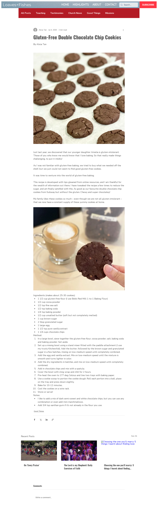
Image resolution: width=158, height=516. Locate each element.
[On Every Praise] (39, 451)
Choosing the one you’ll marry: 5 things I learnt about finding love (119, 467)
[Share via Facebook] (34, 419)
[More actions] (123, 29)
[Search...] (128, 4)
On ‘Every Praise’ (31, 465)
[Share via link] (52, 419)
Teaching (40, 13)
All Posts (26, 13)
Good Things (93, 13)
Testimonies (56, 13)
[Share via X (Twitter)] (40, 419)
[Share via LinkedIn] (46, 419)
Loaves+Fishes (17, 4)
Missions (109, 13)
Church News (75, 13)
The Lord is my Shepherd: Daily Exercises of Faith (78, 467)
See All (134, 436)
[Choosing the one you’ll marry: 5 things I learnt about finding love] (119, 451)
